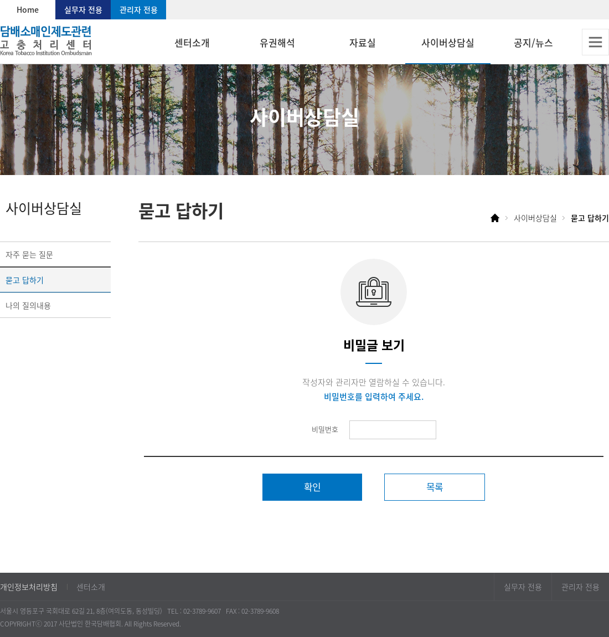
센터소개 (90, 586)
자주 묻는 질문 (29, 254)
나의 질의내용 (28, 305)
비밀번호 (325, 429)
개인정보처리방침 (29, 586)
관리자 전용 (139, 9)
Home (28, 9)
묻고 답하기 (25, 279)
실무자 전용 (83, 9)
